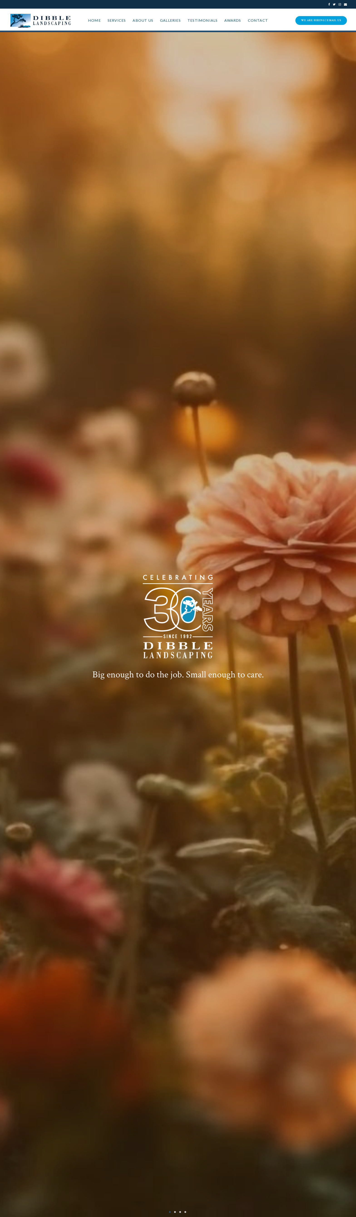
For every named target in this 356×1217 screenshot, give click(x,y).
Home (94, 20)
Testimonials (203, 20)
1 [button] (171, 1212)
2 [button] (176, 1212)
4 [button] (184, 1212)
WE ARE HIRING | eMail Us (321, 20)
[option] (178, 624)
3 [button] (180, 1212)
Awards (232, 20)
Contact (258, 20)
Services (117, 20)
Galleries (170, 20)
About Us (143, 20)
